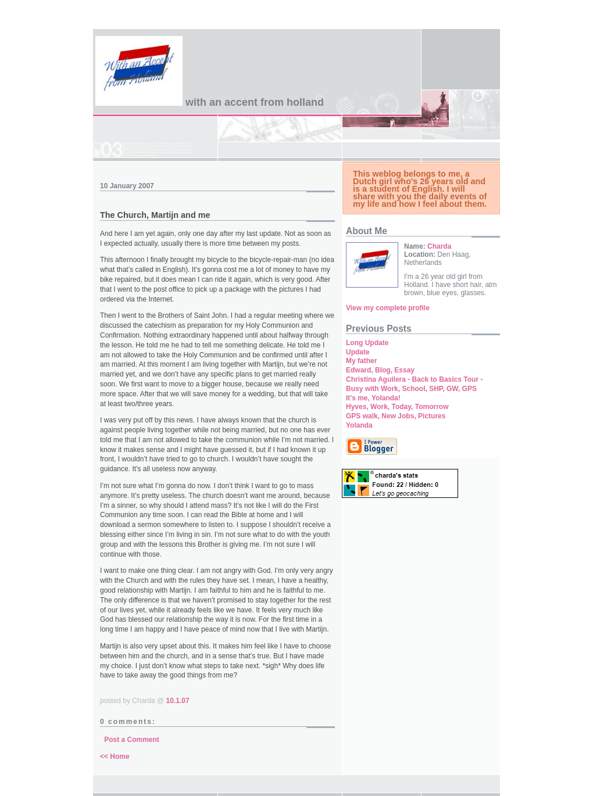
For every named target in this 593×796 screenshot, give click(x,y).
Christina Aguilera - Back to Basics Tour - (414, 379)
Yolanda (359, 425)
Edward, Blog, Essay (380, 370)
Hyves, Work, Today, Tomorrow (397, 407)
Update (358, 352)
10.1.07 (178, 701)
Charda (439, 246)
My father (361, 361)
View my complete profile (388, 308)
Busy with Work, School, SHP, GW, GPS (411, 389)
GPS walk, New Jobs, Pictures (395, 416)
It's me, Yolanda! (373, 398)
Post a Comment (131, 740)
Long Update (367, 343)
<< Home (115, 756)
